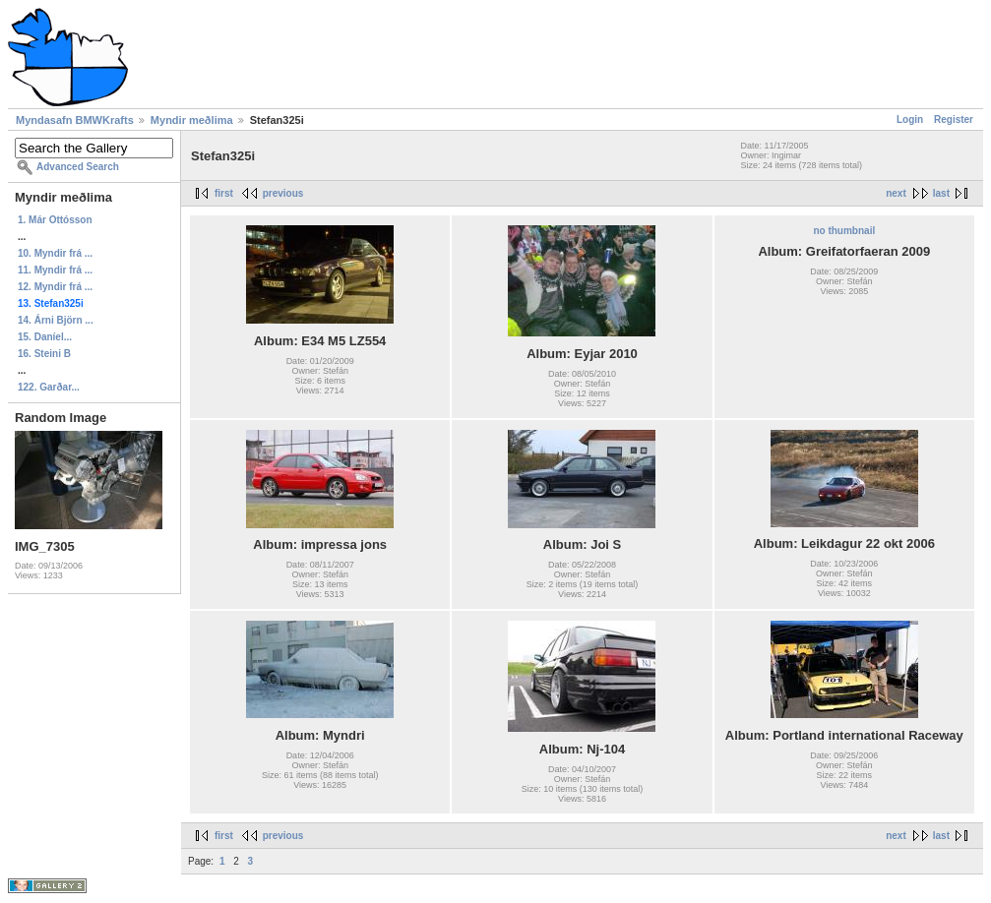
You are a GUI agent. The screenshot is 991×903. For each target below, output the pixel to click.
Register (953, 119)
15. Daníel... (45, 336)
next (896, 193)
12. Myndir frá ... (55, 286)
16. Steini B (44, 353)
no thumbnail (844, 230)
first (224, 193)
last (941, 193)
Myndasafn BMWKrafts (75, 120)
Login (910, 119)
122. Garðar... (49, 387)
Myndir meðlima (192, 120)
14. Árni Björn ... (55, 320)
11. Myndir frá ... (55, 270)
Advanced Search (77, 166)
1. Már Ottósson (55, 219)
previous (283, 193)
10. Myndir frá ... (55, 253)
